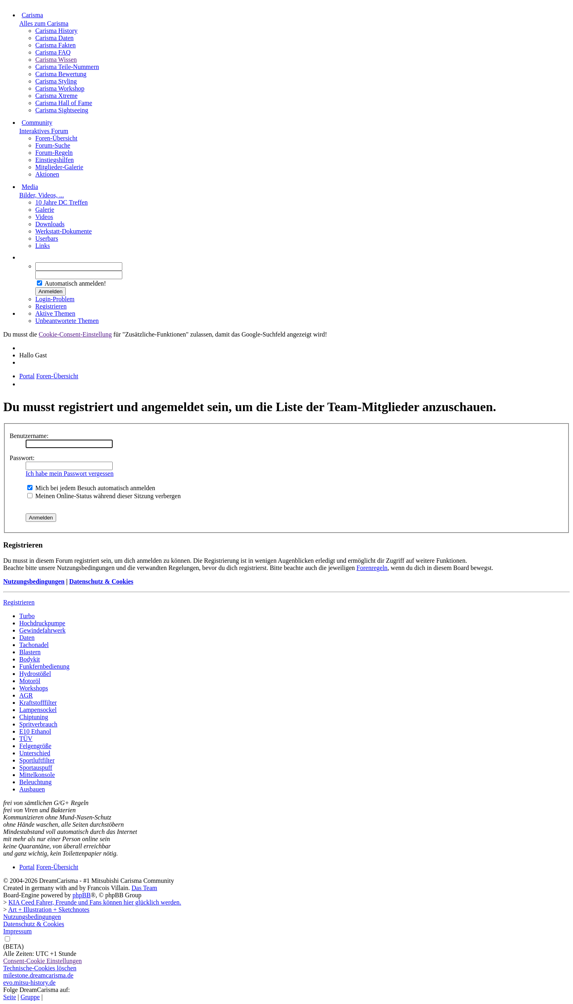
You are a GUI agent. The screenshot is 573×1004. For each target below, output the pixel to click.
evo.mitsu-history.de (29, 982)
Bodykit (29, 659)
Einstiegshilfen (54, 159)
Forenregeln (371, 567)
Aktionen (47, 174)
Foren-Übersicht (56, 138)
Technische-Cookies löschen (39, 968)
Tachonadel (34, 644)
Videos (44, 216)
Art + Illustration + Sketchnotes (48, 909)
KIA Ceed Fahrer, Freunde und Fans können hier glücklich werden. (94, 902)
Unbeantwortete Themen (67, 320)
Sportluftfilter (37, 760)
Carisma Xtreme (56, 95)
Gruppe (30, 997)
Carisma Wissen (56, 59)
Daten (26, 637)
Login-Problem (55, 299)
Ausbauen (32, 789)
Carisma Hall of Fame (63, 102)
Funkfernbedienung (44, 666)
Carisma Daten (54, 37)
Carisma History (56, 30)
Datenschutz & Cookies (101, 581)
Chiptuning (33, 717)
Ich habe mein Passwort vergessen (69, 473)
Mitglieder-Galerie (59, 167)
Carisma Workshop (59, 88)
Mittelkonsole (37, 774)
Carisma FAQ (53, 52)
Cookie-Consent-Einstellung (74, 334)
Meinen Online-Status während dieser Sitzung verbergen (104, 496)
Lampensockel (38, 709)
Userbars (46, 238)
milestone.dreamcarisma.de (38, 975)
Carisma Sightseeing (61, 110)
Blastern (29, 652)
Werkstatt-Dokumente (63, 231)
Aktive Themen (55, 313)
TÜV (25, 738)
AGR (26, 695)
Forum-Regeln (54, 152)
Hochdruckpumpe (42, 623)
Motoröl (29, 680)
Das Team (144, 887)
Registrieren (51, 306)
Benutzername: (29, 435)
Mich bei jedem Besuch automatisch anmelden (91, 488)
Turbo (27, 616)
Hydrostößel (35, 673)
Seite (9, 997)
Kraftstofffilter (38, 702)
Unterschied (34, 753)
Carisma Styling (56, 81)
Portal (26, 376)
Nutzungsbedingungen (34, 581)
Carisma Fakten (55, 45)
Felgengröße (35, 745)
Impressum (17, 931)
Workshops (33, 688)
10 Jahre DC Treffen (61, 202)
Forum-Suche (52, 145)
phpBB (82, 895)
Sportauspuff (35, 767)
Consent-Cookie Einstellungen (42, 960)
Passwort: (22, 457)
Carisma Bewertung (61, 74)
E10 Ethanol (35, 731)
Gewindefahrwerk (42, 630)
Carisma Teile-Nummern (67, 66)
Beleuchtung (35, 782)
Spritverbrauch (38, 724)
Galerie (44, 209)
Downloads (50, 224)
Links (42, 245)
